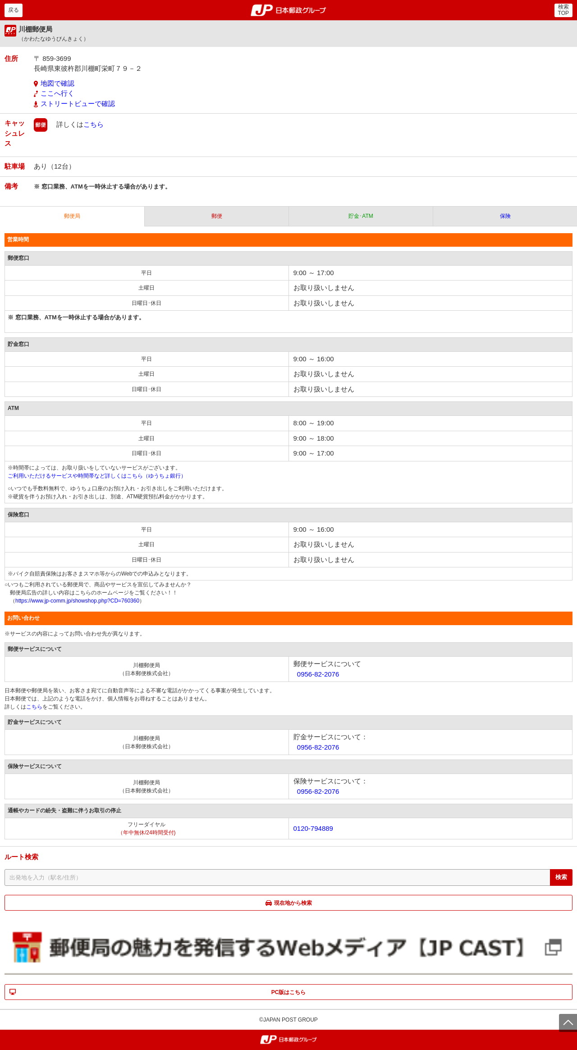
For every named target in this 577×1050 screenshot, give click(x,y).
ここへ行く (57, 93)
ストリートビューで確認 (78, 103)
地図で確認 (57, 83)
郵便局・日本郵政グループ (288, 10)
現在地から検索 (293, 903)
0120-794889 (313, 828)
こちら (93, 124)
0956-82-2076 (318, 674)
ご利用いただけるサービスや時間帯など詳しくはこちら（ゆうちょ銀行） (97, 476)
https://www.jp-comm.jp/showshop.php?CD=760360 (77, 601)
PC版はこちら (288, 992)
